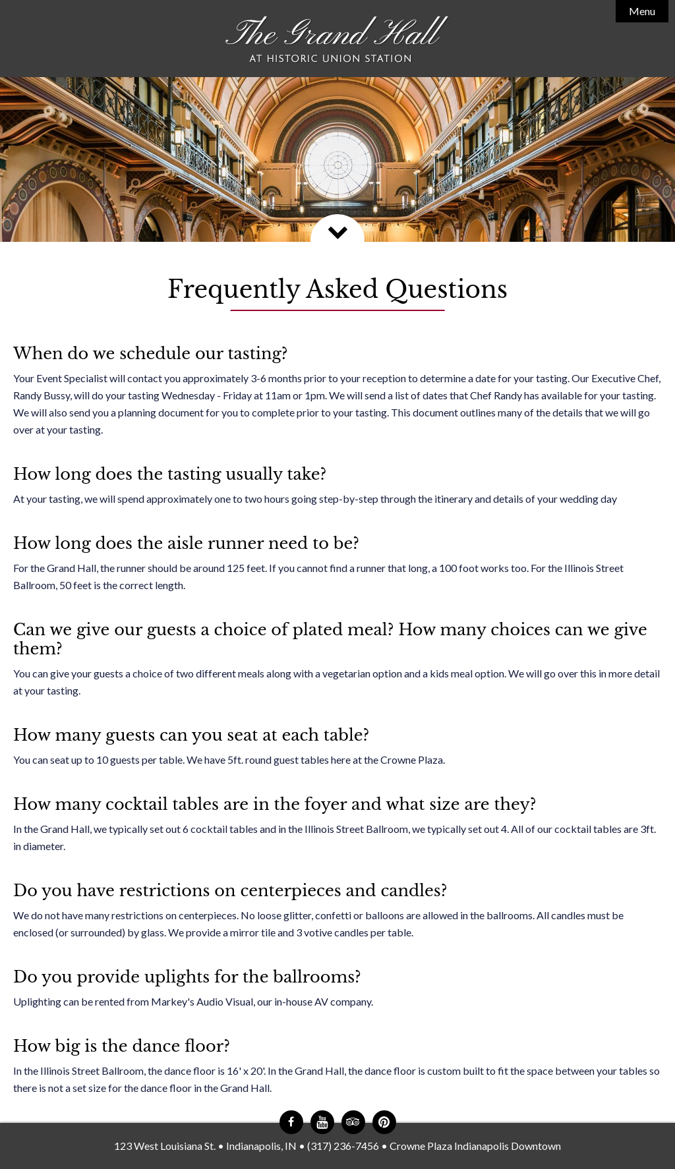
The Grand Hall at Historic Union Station (337, 40)
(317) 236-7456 (343, 1145)
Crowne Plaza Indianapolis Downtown (475, 1145)
